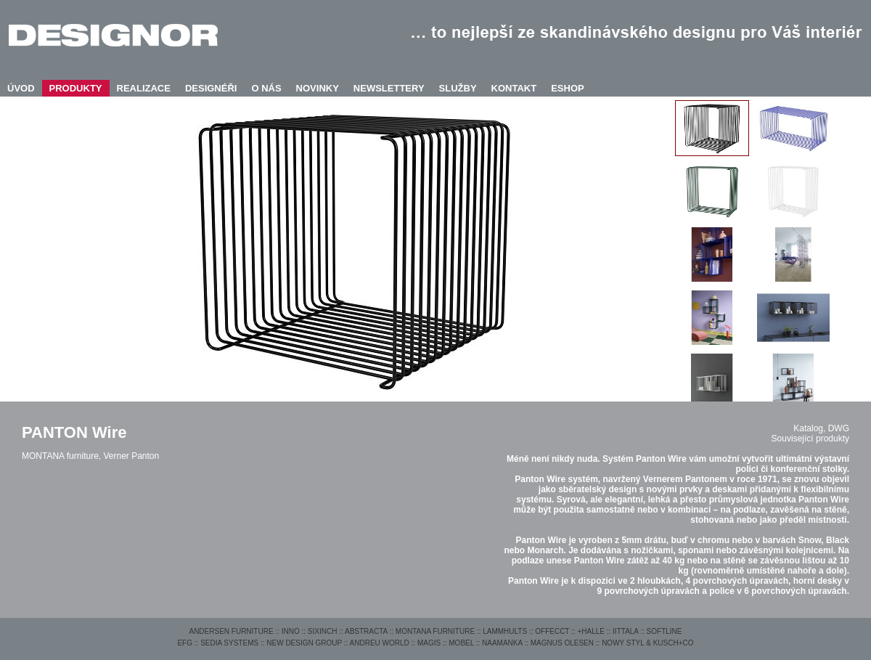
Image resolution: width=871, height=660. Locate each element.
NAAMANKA (502, 643)
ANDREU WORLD (379, 643)
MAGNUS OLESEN (562, 643)
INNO (291, 631)
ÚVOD (21, 88)
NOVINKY (317, 88)
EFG (184, 643)
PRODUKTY (75, 88)
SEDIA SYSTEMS (229, 643)
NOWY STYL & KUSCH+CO (647, 643)
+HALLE (591, 631)
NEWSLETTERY (389, 88)
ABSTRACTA (366, 631)
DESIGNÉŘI (211, 88)
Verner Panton (131, 456)
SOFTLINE (664, 631)
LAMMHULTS (505, 631)
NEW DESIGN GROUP (304, 643)
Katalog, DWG (821, 428)
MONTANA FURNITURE (435, 631)
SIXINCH (323, 631)
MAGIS (429, 643)
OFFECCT (552, 631)
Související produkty (810, 438)
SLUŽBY (458, 88)
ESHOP (567, 88)
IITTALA (625, 631)
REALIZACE (144, 88)
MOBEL (461, 643)
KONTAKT (514, 88)
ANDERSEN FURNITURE (231, 631)
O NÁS (266, 88)
